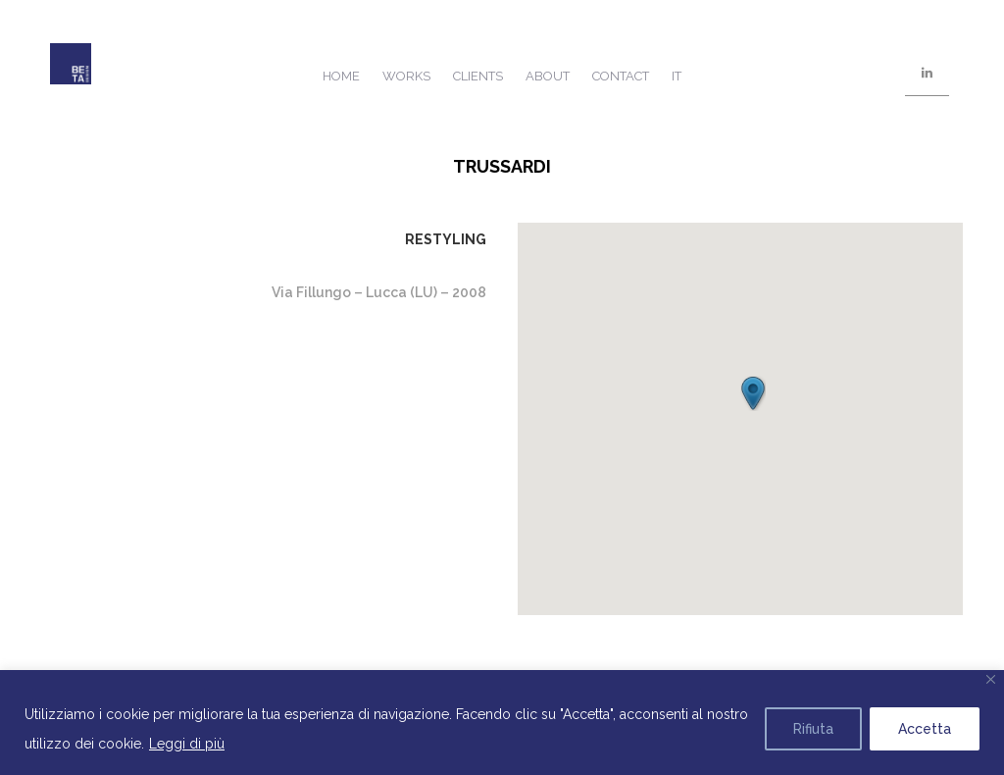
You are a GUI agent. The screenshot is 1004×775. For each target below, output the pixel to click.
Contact (620, 76)
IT (676, 76)
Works (406, 76)
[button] (753, 393)
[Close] (990, 679)
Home (341, 76)
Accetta (924, 729)
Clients (478, 76)
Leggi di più (187, 743)
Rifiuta (813, 729)
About (548, 76)
